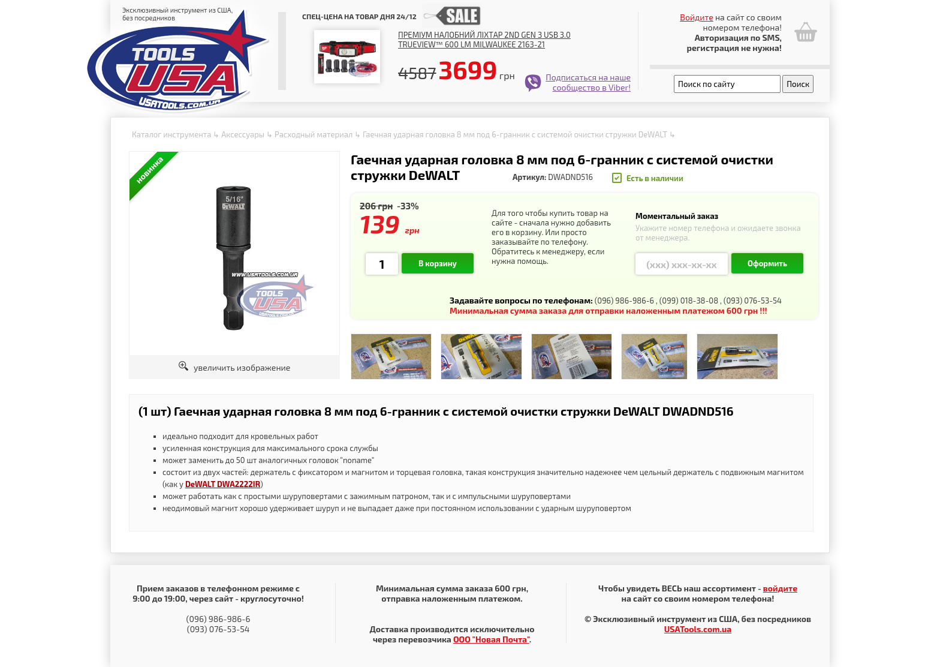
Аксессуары (242, 134)
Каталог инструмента (171, 134)
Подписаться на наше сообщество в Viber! (588, 82)
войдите (780, 588)
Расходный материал (313, 134)
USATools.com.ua (697, 629)
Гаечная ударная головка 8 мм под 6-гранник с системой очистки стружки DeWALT (515, 134)
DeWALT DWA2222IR (222, 484)
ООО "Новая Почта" (491, 639)
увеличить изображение (235, 367)
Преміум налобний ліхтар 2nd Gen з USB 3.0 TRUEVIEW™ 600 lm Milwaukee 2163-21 (484, 39)
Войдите (696, 17)
